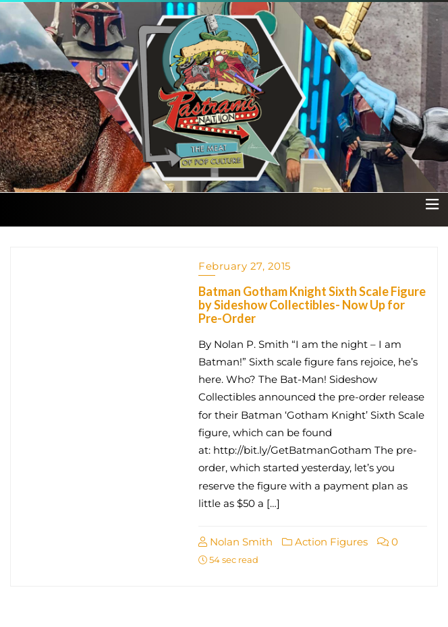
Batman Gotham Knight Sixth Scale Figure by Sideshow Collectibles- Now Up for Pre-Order (312, 305)
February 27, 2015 (244, 266)
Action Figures (325, 541)
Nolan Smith (235, 541)
